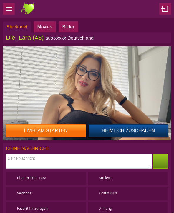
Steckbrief (16, 26)
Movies (44, 26)
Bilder (68, 26)
